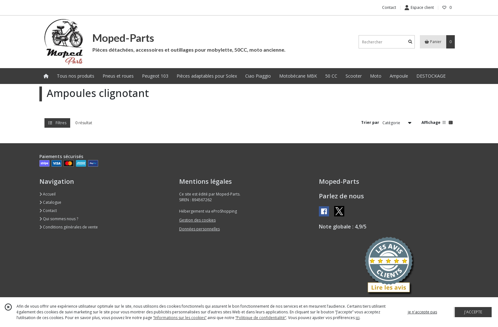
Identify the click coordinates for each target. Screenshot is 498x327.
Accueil (47, 194)
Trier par (370, 122)
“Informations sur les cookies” (179, 317)
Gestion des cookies (197, 220)
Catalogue (50, 202)
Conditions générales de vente (68, 227)
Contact (389, 7)
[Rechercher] (410, 42)
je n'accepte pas (422, 312)
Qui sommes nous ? (58, 218)
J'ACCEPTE (473, 312)
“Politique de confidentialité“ (260, 317)
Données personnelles (199, 229)
